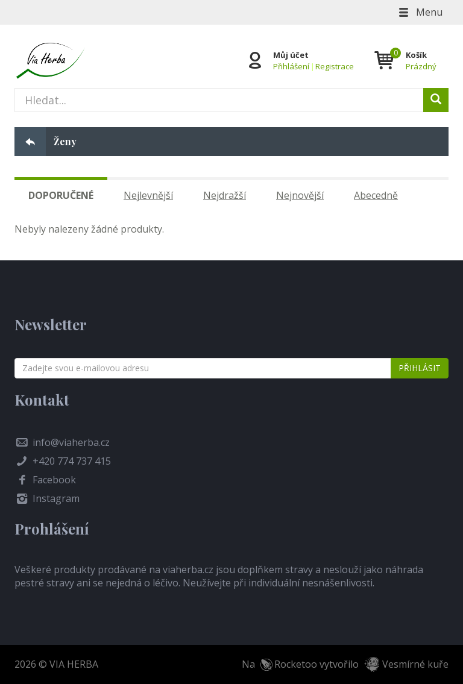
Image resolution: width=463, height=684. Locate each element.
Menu (420, 12)
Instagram (56, 498)
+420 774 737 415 (72, 461)
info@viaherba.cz (71, 442)
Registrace (334, 66)
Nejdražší (224, 195)
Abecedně (376, 195)
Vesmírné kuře (415, 664)
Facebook (54, 479)
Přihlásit (419, 368)
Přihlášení (291, 66)
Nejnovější (300, 195)
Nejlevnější (148, 195)
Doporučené (60, 195)
